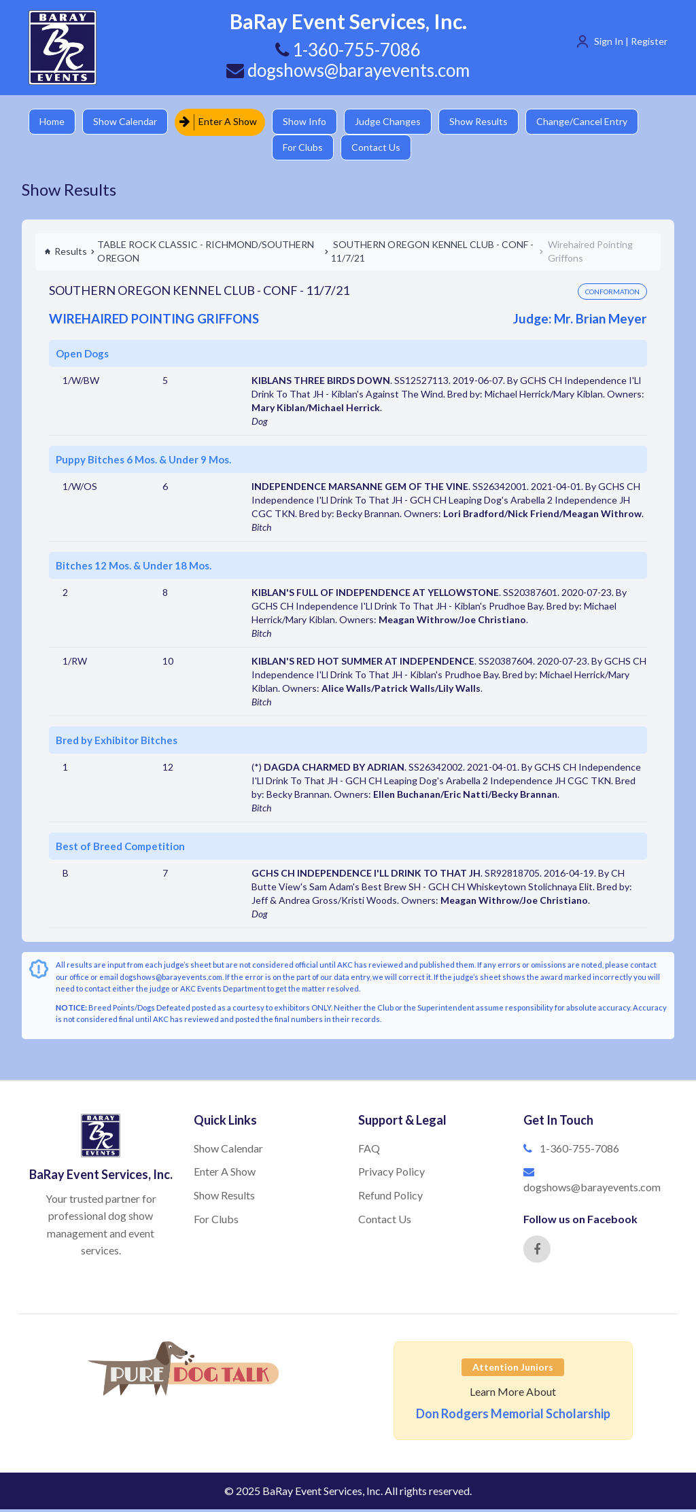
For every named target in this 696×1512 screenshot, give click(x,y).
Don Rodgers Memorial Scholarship (513, 1416)
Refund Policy (390, 1197)
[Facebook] (537, 1251)
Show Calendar (127, 122)
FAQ (369, 1150)
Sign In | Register (630, 41)
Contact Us (380, 149)
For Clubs (306, 149)
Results (65, 254)
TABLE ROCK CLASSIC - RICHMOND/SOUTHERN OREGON (205, 253)
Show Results (484, 122)
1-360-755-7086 (579, 1150)
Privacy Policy (391, 1173)
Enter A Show (221, 121)
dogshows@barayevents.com (348, 70)
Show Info (308, 122)
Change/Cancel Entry (589, 122)
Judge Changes (392, 122)
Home (52, 122)
